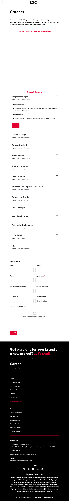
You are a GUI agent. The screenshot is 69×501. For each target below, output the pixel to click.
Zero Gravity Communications (43, 497)
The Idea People (15, 382)
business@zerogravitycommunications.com (24, 359)
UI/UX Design (18, 207)
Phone (13, 276)
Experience (40, 276)
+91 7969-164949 (15, 450)
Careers (12, 394)
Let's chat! (42, 353)
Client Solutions (34, 177)
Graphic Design (34, 135)
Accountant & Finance (34, 226)
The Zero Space (15, 386)
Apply (16, 126)
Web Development (15, 427)
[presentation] (24, 329)
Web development (20, 216)
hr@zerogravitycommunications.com (22, 368)
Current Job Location (18, 286)
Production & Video (34, 198)
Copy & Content (34, 146)
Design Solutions (15, 420)
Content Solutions (15, 424)
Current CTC (15, 296)
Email (38, 266)
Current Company (43, 286)
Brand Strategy (14, 416)
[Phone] (22, 280)
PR (34, 246)
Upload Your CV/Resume (18, 307)
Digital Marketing (34, 167)
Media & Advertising (16, 413)
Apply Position (41, 296)
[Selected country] (11, 280)
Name (12, 266)
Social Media (34, 156)
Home (12, 379)
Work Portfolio (14, 390)
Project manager (34, 97)
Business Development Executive (34, 187)
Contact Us (13, 397)
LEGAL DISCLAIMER (16, 401)
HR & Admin (34, 236)
